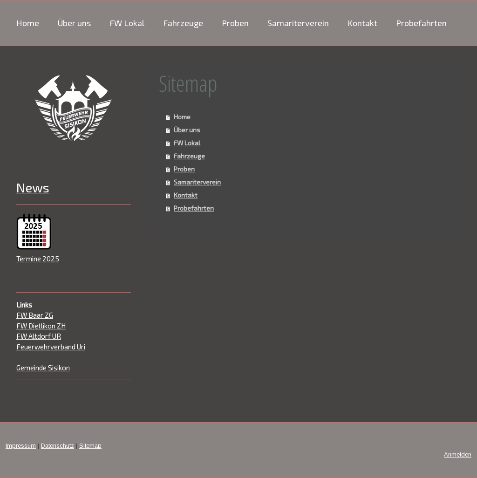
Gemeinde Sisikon (43, 367)
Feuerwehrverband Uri (50, 346)
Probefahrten (421, 23)
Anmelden (457, 454)
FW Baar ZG (34, 315)
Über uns (74, 23)
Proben (235, 23)
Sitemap (90, 445)
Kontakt (362, 23)
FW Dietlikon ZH (41, 325)
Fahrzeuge (183, 23)
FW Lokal (126, 23)
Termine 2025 (37, 258)
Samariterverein (298, 23)
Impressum (21, 445)
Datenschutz (57, 445)
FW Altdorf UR (38, 336)
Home (27, 23)
